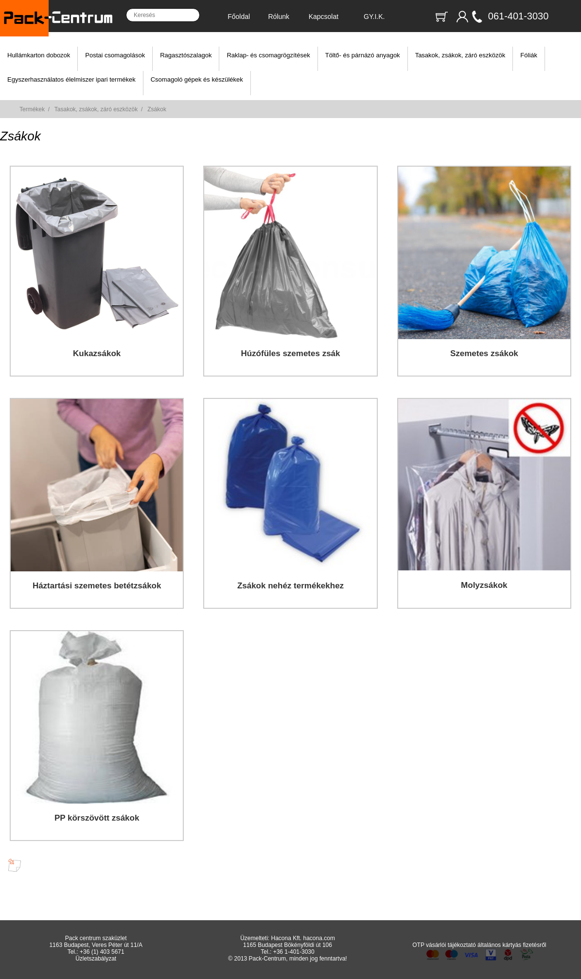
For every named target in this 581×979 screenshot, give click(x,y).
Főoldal (239, 16)
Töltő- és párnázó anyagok (362, 55)
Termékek (32, 109)
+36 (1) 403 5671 (102, 951)
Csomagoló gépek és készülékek (197, 79)
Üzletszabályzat (95, 958)
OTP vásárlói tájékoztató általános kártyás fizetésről (479, 945)
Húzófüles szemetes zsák (290, 353)
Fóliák (528, 55)
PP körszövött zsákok (96, 818)
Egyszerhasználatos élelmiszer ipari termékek (71, 79)
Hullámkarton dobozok (38, 55)
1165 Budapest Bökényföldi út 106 (287, 945)
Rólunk (278, 16)
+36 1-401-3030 (294, 951)
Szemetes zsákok (484, 353)
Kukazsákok (97, 353)
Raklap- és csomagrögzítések (268, 55)
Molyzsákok (484, 585)
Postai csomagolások (115, 55)
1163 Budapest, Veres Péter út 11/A (95, 945)
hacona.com (319, 938)
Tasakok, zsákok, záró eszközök (460, 55)
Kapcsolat (323, 16)
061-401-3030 (518, 16)
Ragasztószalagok (185, 55)
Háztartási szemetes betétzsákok (97, 585)
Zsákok (156, 109)
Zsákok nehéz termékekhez (290, 585)
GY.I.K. (374, 16)
